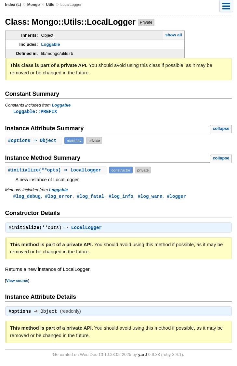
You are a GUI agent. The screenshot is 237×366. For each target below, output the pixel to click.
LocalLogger (88, 229)
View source (17, 282)
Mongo (33, 4)
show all (173, 34)
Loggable (50, 44)
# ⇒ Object (34, 141)
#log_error (58, 197)
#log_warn (150, 197)
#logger (176, 197)
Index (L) (13, 4)
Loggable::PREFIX (35, 111)
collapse (221, 128)
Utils (50, 4)
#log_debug (27, 197)
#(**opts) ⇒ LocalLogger (57, 170)
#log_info (121, 197)
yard (142, 356)
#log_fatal (90, 197)
